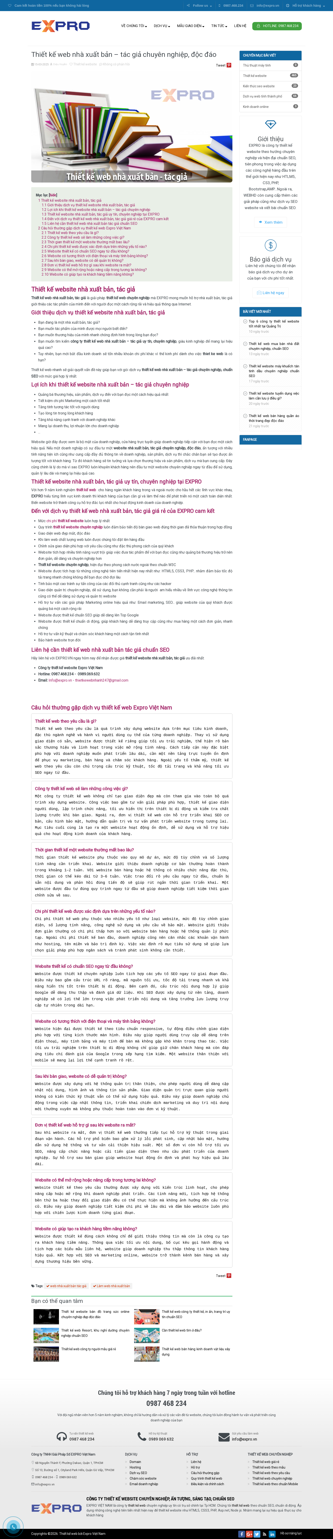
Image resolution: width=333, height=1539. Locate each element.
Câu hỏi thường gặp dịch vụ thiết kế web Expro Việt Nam (84, 228)
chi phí (65, 521)
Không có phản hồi (114, 64)
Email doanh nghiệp (144, 1484)
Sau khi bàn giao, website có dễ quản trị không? (82, 260)
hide (53, 195)
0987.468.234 (231, 5)
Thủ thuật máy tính (270, 65)
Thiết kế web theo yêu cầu (271, 1473)
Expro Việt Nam (94, 1534)
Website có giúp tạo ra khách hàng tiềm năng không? (88, 274)
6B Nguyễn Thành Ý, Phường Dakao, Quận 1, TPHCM (69, 1463)
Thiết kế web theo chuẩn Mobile (275, 1484)
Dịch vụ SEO (138, 1473)
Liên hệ (240, 26)
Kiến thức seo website (270, 86)
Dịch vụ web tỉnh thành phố (270, 96)
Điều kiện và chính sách (207, 1484)
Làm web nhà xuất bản (111, 1286)
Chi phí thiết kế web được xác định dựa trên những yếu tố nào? (94, 246)
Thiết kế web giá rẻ (265, 1462)
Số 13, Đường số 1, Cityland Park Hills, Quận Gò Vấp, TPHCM (74, 1470)
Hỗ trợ (195, 1467)
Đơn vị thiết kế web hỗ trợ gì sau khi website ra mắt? (86, 265)
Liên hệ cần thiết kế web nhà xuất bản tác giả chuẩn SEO (89, 223)
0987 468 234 (81, 1439)
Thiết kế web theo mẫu (268, 1467)
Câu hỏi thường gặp (205, 1473)
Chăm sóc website (143, 1478)
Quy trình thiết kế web (206, 1478)
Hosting (135, 1467)
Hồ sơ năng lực (291, 1533)
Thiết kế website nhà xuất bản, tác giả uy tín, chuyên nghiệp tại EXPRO (101, 214)
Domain (135, 1462)
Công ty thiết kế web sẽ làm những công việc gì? (83, 237)
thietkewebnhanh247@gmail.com (101, 680)
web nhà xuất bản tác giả (66, 1286)
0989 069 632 (161, 1439)
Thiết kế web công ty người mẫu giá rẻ (88, 1349)
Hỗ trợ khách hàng (305, 5)
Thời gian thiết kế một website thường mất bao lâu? (86, 242)
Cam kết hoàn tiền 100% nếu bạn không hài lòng (48, 5)
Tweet (220, 65)
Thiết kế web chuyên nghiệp (272, 1478)
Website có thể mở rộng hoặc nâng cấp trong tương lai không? (94, 270)
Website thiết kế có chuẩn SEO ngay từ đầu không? (85, 251)
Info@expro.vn (60, 680)
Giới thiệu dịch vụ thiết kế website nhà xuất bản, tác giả (88, 205)
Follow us (199, 5)
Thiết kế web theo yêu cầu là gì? (70, 233)
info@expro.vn (264, 5)
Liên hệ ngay (270, 292)
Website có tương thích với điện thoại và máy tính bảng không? (95, 256)
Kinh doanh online (270, 106)
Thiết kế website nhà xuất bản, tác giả (70, 200)
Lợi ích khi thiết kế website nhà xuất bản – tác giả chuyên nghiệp (96, 209)
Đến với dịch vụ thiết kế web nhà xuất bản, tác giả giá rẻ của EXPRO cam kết (105, 219)
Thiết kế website (83, 64)
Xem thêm (271, 222)
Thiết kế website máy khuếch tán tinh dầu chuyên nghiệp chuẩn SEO (274, 371)
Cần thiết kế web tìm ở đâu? (182, 1330)
